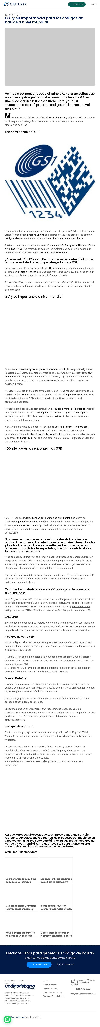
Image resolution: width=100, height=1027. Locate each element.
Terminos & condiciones (53, 996)
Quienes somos (50, 988)
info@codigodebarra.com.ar (83, 994)
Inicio (45, 980)
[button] (7, 1019)
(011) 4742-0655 (65, 964)
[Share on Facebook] (17, 14)
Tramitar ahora (49, 984)
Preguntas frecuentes (52, 992)
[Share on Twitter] (23, 15)
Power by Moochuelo (33, 1017)
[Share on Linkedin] (28, 14)
